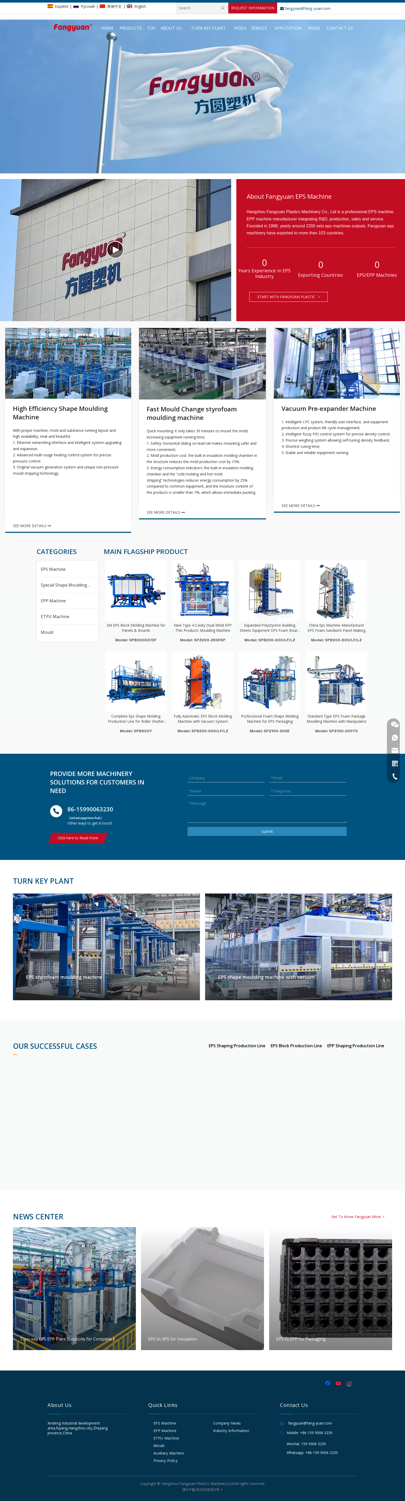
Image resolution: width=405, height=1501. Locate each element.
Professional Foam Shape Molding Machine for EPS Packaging (270, 719)
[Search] (197, 8)
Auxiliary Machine (168, 1453)
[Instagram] (349, 1384)
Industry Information (231, 1430)
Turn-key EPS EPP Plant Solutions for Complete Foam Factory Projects (74, 1288)
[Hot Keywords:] (223, 8)
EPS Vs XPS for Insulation (202, 1288)
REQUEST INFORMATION (252, 7)
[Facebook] (328, 1384)
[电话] (56, 811)
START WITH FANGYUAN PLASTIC (288, 296)
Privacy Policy (165, 1460)
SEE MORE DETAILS (32, 525)
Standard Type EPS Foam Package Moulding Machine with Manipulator (337, 719)
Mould (47, 632)
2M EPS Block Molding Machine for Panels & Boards (135, 628)
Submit (267, 831)
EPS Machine (53, 569)
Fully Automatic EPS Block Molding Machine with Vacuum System (203, 719)
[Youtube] (339, 1384)
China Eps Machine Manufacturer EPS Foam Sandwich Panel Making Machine (336, 628)
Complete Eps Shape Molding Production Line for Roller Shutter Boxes (136, 719)
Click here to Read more (78, 837)
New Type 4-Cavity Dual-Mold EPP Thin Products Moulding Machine (203, 628)
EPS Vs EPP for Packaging (330, 1288)
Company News (227, 1423)
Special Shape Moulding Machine (69, 585)
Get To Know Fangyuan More (357, 1216)
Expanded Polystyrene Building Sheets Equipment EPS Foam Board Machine (270, 628)
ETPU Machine (55, 616)
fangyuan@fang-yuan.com (305, 8)
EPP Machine (53, 601)
